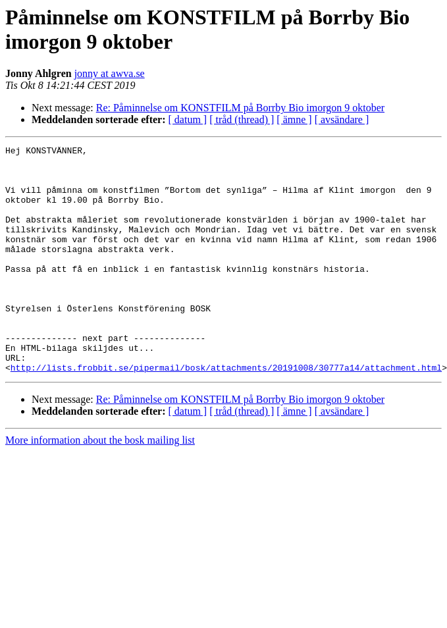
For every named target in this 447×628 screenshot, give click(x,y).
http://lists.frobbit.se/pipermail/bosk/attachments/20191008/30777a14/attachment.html (226, 413)
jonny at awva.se (109, 73)
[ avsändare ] (342, 119)
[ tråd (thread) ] (241, 119)
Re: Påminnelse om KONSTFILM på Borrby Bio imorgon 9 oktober (240, 107)
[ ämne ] (293, 119)
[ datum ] (188, 119)
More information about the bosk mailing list (100, 485)
